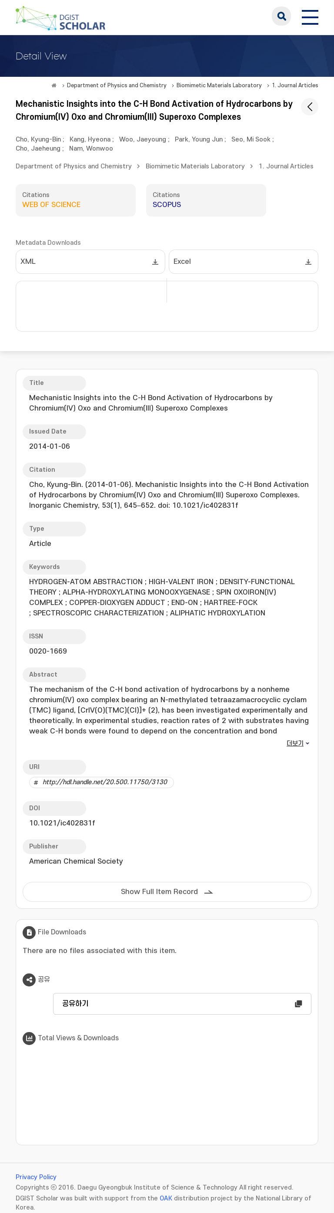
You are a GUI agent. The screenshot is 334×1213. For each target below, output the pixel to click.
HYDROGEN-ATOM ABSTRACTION (86, 582)
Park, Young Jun (199, 139)
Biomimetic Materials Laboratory (219, 85)
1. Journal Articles (295, 85)
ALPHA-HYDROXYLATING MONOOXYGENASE (136, 592)
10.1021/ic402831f (62, 823)
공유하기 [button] (75, 1004)
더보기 (295, 743)
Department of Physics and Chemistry (117, 85)
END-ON (184, 603)
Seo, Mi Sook (251, 139)
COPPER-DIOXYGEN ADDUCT (117, 603)
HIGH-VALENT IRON (181, 582)
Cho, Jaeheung (38, 148)
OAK (166, 1198)
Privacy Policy (36, 1177)
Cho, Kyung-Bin (38, 139)
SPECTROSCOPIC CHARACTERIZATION (98, 613)
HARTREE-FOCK (230, 603)
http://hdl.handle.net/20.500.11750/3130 (105, 782)
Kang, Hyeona (90, 139)
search (281, 16)
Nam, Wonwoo (91, 148)
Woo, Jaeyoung (142, 139)
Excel (182, 262)
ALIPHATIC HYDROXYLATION (217, 613)
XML (28, 262)
